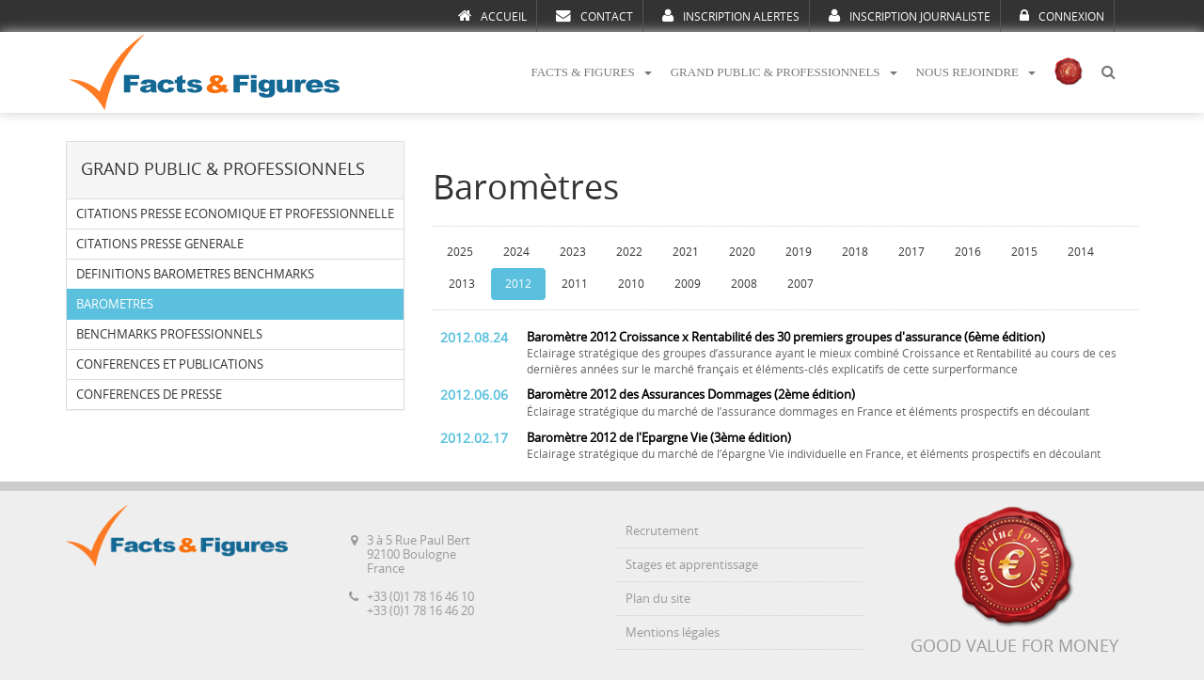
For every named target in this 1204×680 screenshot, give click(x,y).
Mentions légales (673, 632)
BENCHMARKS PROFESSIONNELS (169, 334)
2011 (575, 284)
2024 (516, 252)
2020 (742, 252)
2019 (798, 252)
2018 (855, 252)
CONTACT (594, 16)
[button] (1108, 73)
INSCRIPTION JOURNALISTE (909, 16)
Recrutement (662, 531)
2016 (968, 252)
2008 (744, 284)
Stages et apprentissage (692, 565)
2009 (687, 284)
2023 (573, 252)
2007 (800, 284)
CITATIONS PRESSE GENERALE (160, 244)
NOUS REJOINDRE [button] (976, 72)
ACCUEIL (492, 16)
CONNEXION (1062, 16)
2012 (518, 284)
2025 (460, 252)
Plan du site (658, 599)
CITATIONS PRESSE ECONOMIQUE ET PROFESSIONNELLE (235, 214)
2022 (629, 252)
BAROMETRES (114, 304)
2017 (911, 252)
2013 (462, 284)
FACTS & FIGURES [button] (591, 72)
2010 (631, 284)
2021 (686, 252)
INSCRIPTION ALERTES (731, 16)
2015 (1024, 252)
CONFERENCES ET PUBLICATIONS (169, 364)
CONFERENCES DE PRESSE (149, 394)
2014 (1081, 252)
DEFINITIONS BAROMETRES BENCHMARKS (195, 274)
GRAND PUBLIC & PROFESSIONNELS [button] (784, 72)
